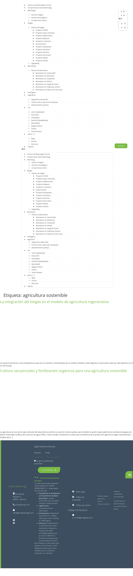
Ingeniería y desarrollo (39, 99)
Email (47, 453)
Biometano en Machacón (45, 76)
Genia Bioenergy (17, 486)
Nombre (37, 453)
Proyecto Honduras (43, 49)
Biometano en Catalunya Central (48, 87)
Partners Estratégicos (39, 18)
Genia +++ (31, 134)
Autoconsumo (41, 44)
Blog (33, 138)
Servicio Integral (37, 15)
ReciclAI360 (35, 123)
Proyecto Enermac (42, 52)
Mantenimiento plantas (40, 105)
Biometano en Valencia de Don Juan (49, 90)
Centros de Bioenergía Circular (39, 5)
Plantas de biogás (37, 27)
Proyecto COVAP (42, 30)
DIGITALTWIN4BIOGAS (39, 120)
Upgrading (35, 63)
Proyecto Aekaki (42, 58)
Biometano (32, 66)
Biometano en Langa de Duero (47, 84)
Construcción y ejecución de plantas (44, 102)
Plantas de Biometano (39, 70)
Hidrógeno (32, 92)
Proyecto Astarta (42, 60)
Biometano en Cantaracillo (45, 73)
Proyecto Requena (42, 38)
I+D (29, 107)
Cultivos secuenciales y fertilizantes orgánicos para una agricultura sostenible (63, 370)
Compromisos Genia (39, 20)
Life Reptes (35, 118)
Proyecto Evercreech (43, 55)
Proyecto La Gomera (43, 41)
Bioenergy (31, 10)
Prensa (33, 141)
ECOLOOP (35, 115)
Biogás (30, 23)
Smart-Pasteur (36, 131)
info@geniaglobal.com (49, 533)
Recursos (34, 144)
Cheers (33, 129)
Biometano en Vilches (44, 81)
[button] (68, 149)
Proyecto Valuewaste (43, 47)
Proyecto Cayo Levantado (45, 33)
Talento (30, 147)
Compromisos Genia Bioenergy (40, 8)
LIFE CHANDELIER (37, 112)
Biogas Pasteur (36, 126)
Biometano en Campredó (45, 79)
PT (124, 12)
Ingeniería (31, 95)
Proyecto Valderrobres (44, 36)
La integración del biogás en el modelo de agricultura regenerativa (54, 301)
